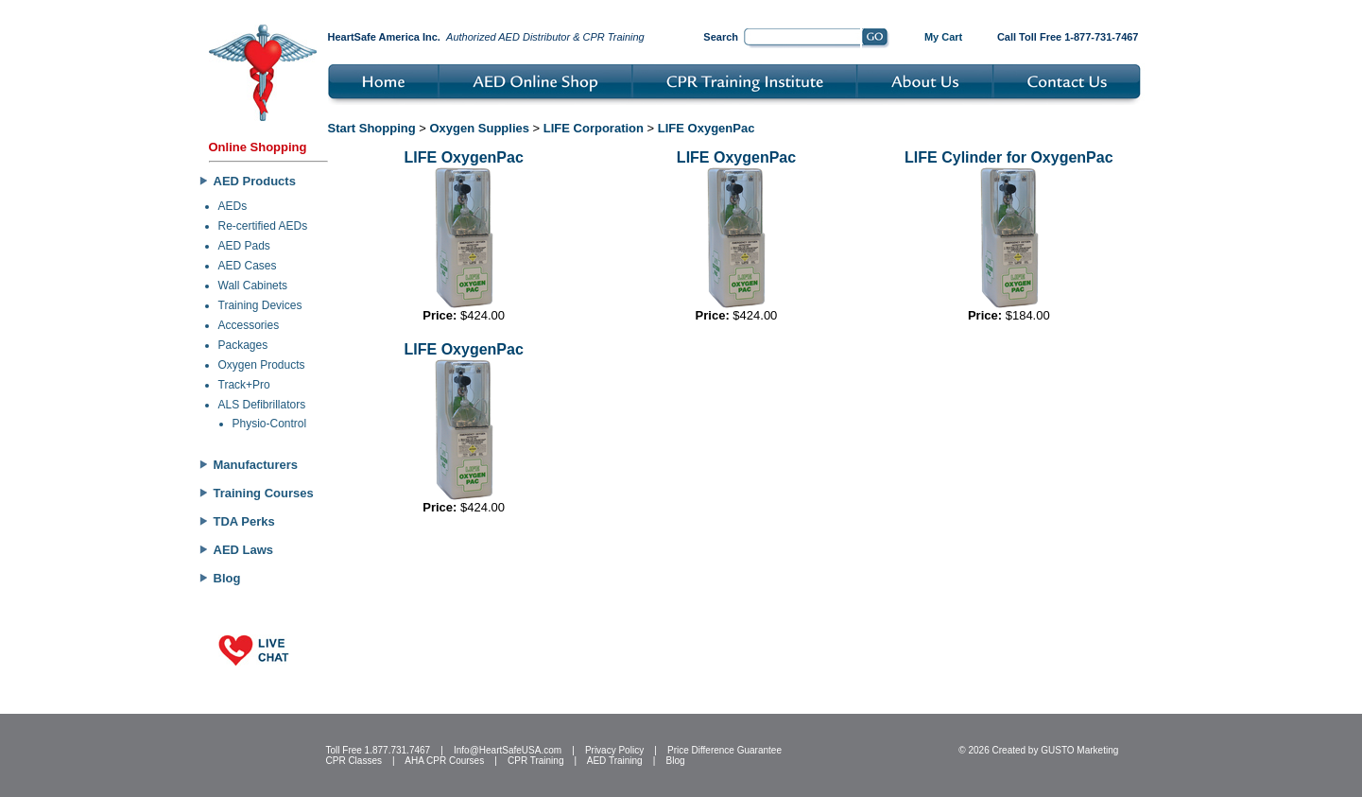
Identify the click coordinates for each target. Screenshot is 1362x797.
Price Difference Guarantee (724, 750)
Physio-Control (270, 423)
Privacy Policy (614, 750)
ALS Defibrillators (262, 404)
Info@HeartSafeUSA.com (507, 750)
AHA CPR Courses (444, 760)
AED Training (615, 760)
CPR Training (535, 760)
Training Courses (264, 493)
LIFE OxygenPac (706, 128)
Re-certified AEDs (263, 226)
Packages (243, 345)
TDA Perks (244, 521)
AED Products (255, 181)
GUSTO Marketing (1079, 750)
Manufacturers (256, 465)
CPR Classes (354, 760)
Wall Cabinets (253, 285)
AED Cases (247, 265)
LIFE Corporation (593, 128)
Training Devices (260, 305)
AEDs (233, 206)
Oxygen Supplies (479, 128)
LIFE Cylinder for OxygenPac (1009, 157)
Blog (227, 578)
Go (875, 38)
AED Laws (244, 550)
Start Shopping (372, 128)
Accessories (249, 325)
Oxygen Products (261, 365)
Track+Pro (244, 384)
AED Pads (244, 245)
